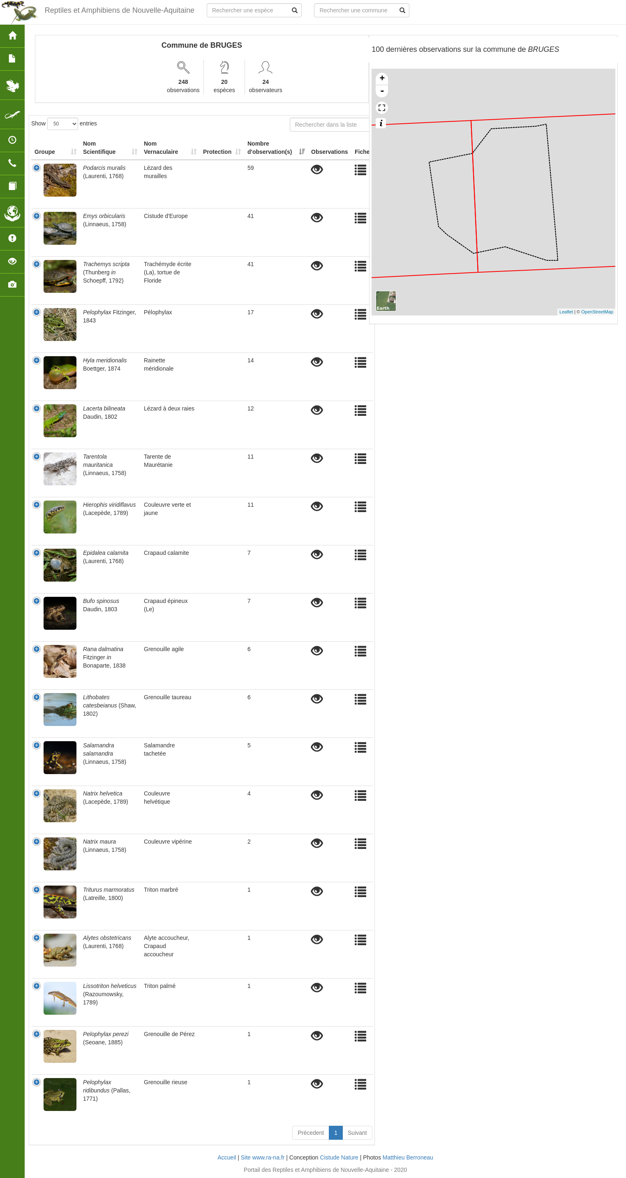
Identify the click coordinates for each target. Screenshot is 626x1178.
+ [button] (382, 79)
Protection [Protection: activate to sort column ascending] (217, 151)
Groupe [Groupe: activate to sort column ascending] (45, 151)
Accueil (226, 1157)
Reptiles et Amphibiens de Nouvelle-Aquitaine (119, 10)
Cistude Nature (339, 1157)
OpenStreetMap (597, 311)
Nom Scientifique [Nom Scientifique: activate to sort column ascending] (99, 147)
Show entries (64, 124)
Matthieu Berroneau (408, 1157)
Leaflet (566, 311)
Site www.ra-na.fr (263, 1157)
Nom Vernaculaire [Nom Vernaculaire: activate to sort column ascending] (161, 147)
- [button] (382, 91)
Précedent (311, 1132)
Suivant (357, 1132)
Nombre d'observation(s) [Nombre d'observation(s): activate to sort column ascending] (269, 147)
